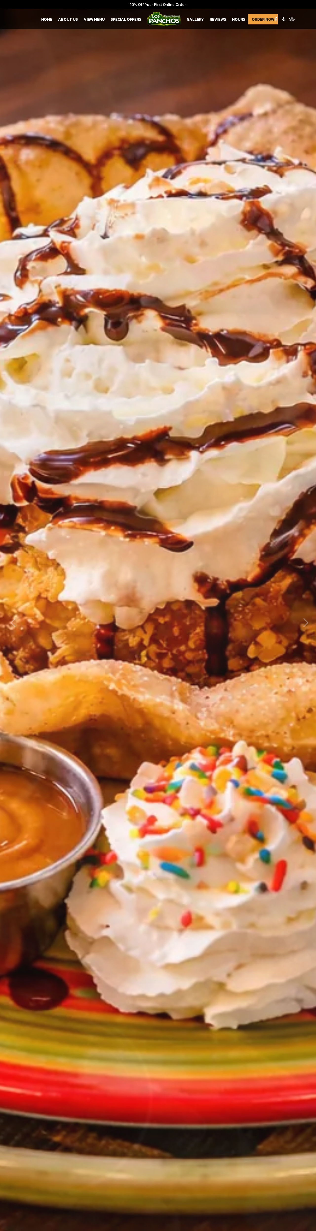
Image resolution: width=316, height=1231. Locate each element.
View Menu (94, 19)
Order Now (263, 19)
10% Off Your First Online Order (158, 4)
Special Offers (126, 19)
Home (46, 19)
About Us (68, 19)
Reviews (218, 19)
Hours (238, 19)
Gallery (195, 19)
